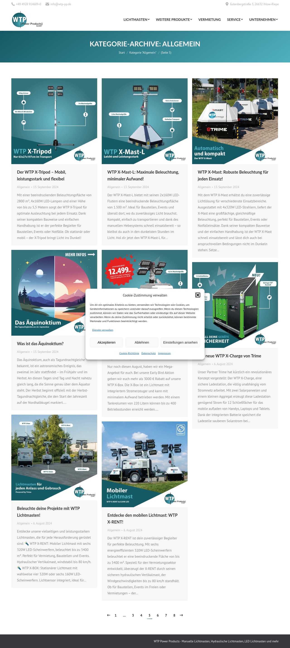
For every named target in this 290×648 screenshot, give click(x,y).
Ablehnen (142, 342)
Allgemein (23, 187)
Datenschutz (148, 353)
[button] (198, 295)
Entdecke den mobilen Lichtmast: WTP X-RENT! (142, 518)
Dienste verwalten (102, 329)
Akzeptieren (106, 342)
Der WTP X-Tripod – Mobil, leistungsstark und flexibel (41, 175)
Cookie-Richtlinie (129, 353)
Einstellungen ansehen (180, 342)
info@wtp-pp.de (60, 4)
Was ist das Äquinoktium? (40, 343)
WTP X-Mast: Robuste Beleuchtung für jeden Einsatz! (233, 175)
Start (122, 53)
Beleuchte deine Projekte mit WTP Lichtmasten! (48, 512)
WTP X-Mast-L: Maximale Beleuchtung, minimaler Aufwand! (143, 175)
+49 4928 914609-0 (28, 4)
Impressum (164, 353)
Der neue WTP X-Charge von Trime (229, 355)
